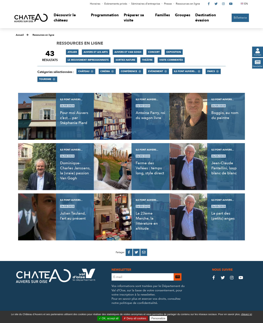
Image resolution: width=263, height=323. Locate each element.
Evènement (155, 71)
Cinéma (105, 71)
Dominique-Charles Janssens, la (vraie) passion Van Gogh (75, 171)
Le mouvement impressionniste (88, 60)
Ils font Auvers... (185, 71)
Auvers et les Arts (96, 52)
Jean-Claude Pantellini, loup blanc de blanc (224, 168)
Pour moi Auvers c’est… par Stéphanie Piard (74, 117)
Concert (154, 52)
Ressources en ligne (188, 4)
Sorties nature (125, 60)
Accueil (20, 35)
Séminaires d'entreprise (145, 4)
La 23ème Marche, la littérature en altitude (147, 221)
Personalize (158, 318)
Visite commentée (171, 60)
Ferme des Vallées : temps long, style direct (150, 168)
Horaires (95, 4)
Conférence (129, 71)
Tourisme (45, 79)
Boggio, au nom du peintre (225, 115)
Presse (168, 4)
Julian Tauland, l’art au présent (73, 216)
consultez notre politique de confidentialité (146, 301)
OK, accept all (108, 318)
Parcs (211, 71)
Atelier (72, 52)
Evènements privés (115, 4)
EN (246, 4)
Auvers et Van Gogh (127, 52)
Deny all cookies (135, 318)
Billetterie (240, 18)
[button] (69, 18)
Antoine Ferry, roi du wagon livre (150, 115)
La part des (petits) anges (223, 216)
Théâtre (147, 60)
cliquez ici (246, 314)
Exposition (173, 52)
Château (83, 71)
